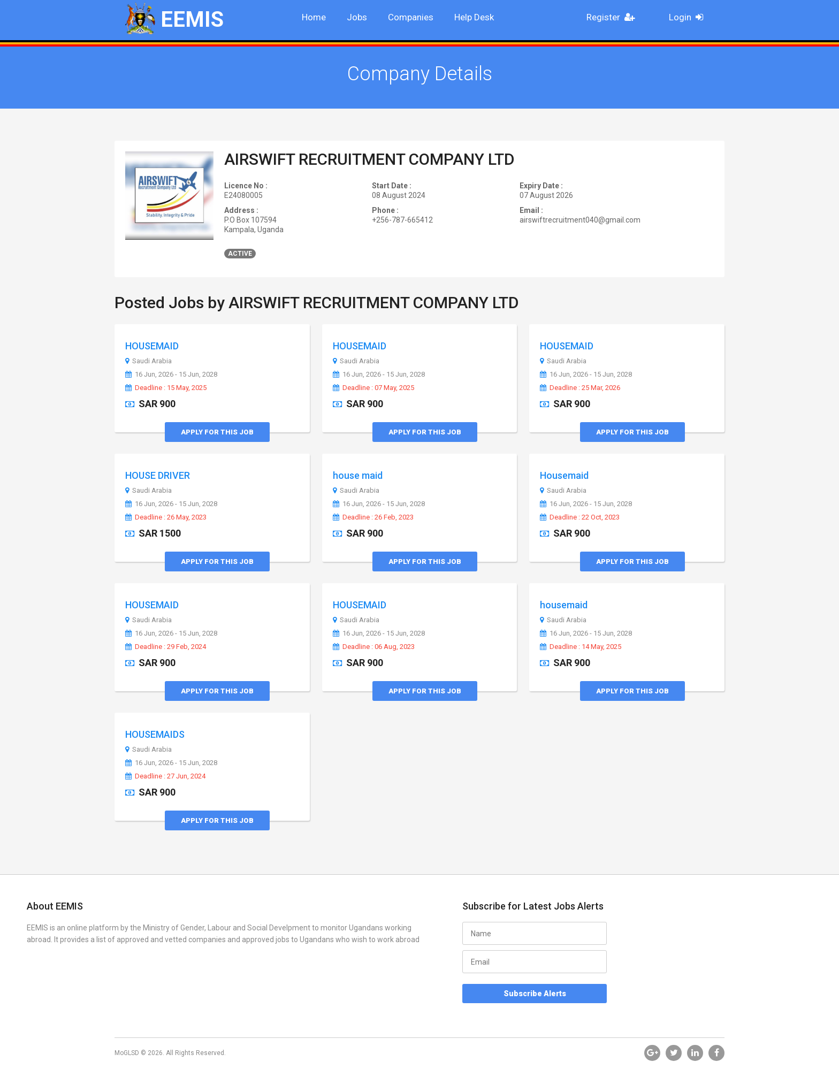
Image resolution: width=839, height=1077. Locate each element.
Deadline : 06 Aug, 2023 (374, 647)
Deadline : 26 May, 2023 (166, 517)
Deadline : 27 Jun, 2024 (165, 776)
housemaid (564, 604)
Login (689, 17)
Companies (410, 17)
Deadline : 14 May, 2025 (580, 647)
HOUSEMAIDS (155, 734)
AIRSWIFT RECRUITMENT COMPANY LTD (369, 159)
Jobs (357, 17)
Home (314, 17)
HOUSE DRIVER (157, 475)
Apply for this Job (217, 432)
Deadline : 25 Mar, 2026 (580, 388)
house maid (358, 475)
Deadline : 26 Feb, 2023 (373, 517)
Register (613, 17)
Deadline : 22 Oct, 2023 (580, 517)
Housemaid (564, 475)
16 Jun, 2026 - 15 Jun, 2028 (171, 374)
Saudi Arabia (148, 361)
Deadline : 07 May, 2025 (373, 388)
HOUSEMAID (152, 346)
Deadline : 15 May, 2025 (166, 388)
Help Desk (474, 17)
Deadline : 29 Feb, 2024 (165, 647)
